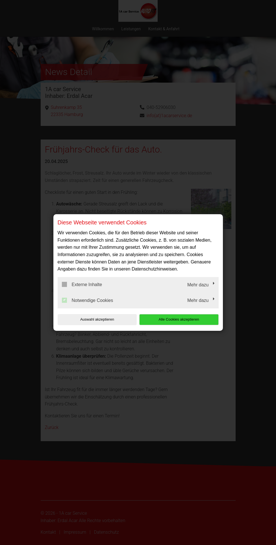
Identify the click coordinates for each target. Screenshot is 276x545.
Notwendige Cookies (87, 300)
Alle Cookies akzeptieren (182, 319)
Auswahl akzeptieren (94, 319)
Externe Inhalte (82, 284)
